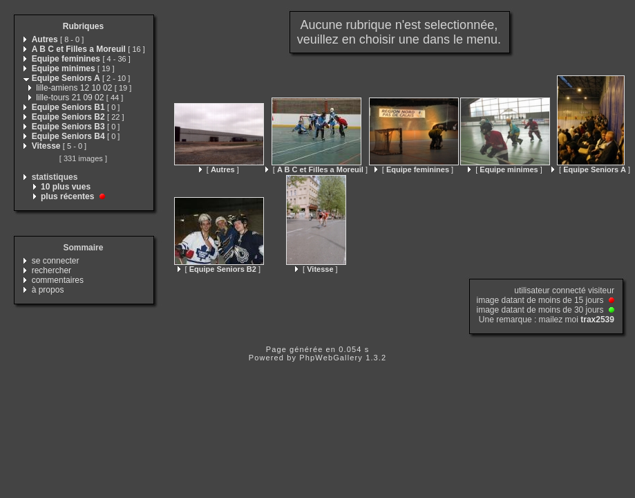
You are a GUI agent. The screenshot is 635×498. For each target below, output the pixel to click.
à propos (48, 290)
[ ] (219, 169)
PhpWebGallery (331, 357)
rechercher (51, 270)
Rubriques (83, 26)
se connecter (55, 261)
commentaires (58, 280)
